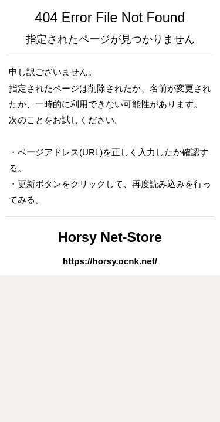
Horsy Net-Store (110, 237)
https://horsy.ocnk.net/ (110, 261)
